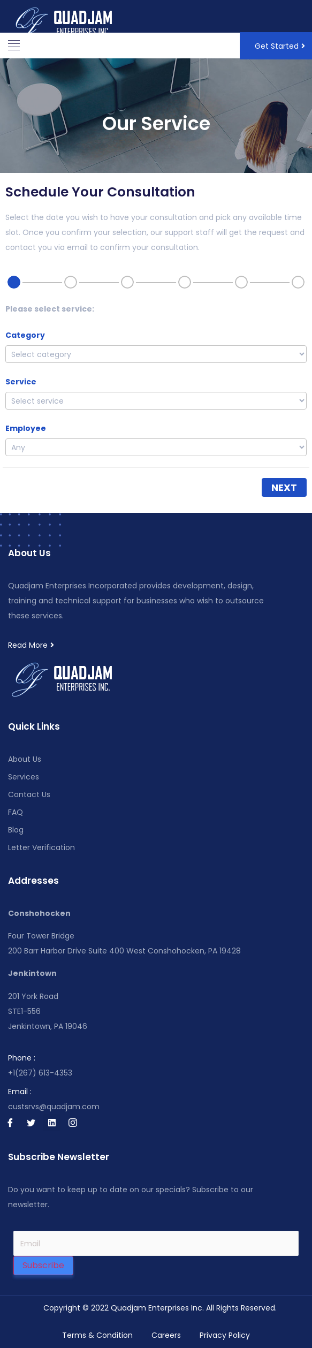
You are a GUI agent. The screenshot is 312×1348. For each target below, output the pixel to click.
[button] (14, 45)
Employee (25, 428)
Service (20, 381)
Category (25, 335)
